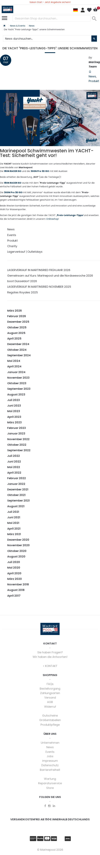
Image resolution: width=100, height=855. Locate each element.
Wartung (50, 779)
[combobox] (51, 18)
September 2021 (18, 500)
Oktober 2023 (16, 383)
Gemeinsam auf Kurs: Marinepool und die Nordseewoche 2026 (50, 275)
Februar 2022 (16, 478)
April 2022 (14, 473)
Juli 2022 (13, 456)
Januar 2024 (16, 372)
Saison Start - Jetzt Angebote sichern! (50, 2)
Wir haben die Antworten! (50, 657)
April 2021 (13, 528)
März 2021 (14, 534)
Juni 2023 (14, 405)
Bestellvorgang (50, 689)
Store (50, 788)
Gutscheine (50, 715)
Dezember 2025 (18, 322)
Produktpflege (50, 725)
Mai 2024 (13, 361)
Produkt (94, 81)
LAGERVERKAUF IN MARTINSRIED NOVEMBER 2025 (39, 287)
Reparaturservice (50, 783)
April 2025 (14, 338)
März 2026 (14, 310)
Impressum (50, 761)
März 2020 (14, 579)
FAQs (50, 684)
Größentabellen (50, 720)
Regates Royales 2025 (22, 292)
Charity (12, 246)
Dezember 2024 (18, 344)
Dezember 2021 (17, 489)
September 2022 (18, 450)
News (92, 76)
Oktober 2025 (16, 327)
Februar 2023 (16, 428)
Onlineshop (52, 218)
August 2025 (16, 333)
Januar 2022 (16, 484)
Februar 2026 (16, 316)
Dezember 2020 (18, 540)
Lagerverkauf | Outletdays (24, 252)
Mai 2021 (13, 523)
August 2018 (16, 590)
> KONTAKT (50, 666)
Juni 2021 (13, 517)
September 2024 (19, 355)
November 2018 (18, 584)
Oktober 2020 (16, 551)
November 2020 (18, 545)
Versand (50, 697)
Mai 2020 (13, 567)
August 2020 (16, 556)
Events (11, 235)
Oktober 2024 (16, 350)
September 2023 (18, 389)
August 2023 (16, 394)
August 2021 (15, 506)
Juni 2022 (14, 461)
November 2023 (18, 378)
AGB (50, 702)
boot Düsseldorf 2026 (22, 281)
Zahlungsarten (50, 693)
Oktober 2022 (16, 445)
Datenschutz (50, 765)
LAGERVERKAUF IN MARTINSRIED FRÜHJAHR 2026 (38, 270)
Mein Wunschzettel (89, 10)
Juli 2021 (13, 512)
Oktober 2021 (16, 495)
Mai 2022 (13, 467)
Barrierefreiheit (50, 770)
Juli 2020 (13, 562)
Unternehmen (50, 743)
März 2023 (14, 422)
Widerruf (50, 707)
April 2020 (14, 573)
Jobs (50, 756)
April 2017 (13, 596)
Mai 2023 (13, 411)
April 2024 (14, 366)
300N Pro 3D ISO (13, 192)
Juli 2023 (13, 400)
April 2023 (14, 417)
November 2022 (18, 439)
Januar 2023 (16, 433)
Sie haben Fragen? (50, 652)
